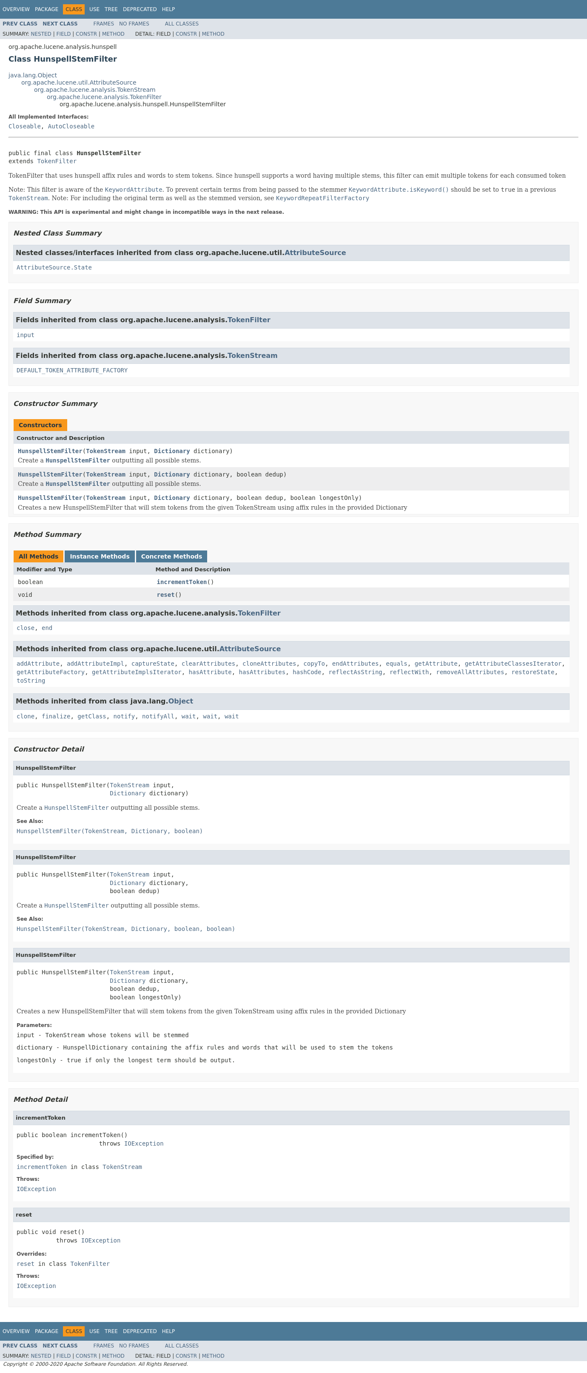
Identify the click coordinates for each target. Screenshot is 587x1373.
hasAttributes (262, 672)
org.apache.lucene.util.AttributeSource (79, 82)
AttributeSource (315, 253)
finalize (56, 716)
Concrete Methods (171, 556)
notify (124, 716)
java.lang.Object (33, 75)
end (47, 627)
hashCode (307, 672)
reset (166, 594)
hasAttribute (210, 672)
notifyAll (158, 716)
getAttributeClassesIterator (513, 663)
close (25, 627)
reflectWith (409, 672)
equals (396, 663)
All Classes (182, 24)
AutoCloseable (71, 126)
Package (46, 9)
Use (94, 9)
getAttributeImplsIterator (137, 672)
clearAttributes (208, 663)
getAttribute (436, 663)
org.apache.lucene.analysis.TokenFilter (104, 97)
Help (168, 9)
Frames (104, 24)
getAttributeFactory (51, 672)
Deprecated (140, 9)
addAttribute (38, 663)
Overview (16, 9)
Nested (41, 34)
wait (189, 716)
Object (181, 701)
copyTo (314, 663)
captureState (152, 663)
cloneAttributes (269, 663)
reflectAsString (355, 672)
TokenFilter (57, 161)
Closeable (25, 126)
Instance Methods (99, 556)
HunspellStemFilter (50, 451)
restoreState (532, 672)
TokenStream (253, 356)
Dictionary (172, 451)
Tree (111, 9)
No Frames (134, 24)
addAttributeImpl (95, 663)
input (25, 335)
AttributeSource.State (54, 267)
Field (63, 34)
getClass (91, 716)
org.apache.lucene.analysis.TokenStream (95, 89)
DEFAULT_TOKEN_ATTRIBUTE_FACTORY (72, 370)
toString (31, 680)
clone (25, 716)
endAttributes (355, 663)
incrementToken (182, 582)
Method (113, 34)
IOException (144, 1143)
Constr (86, 34)
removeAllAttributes (470, 672)
